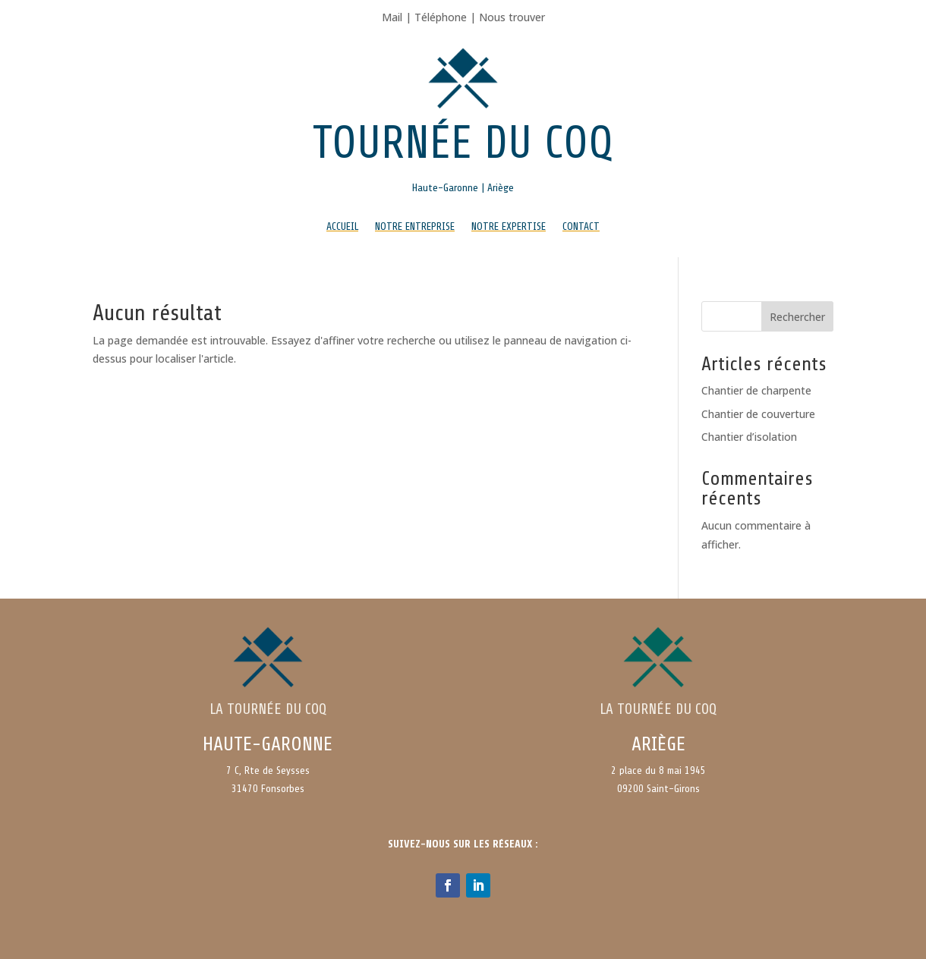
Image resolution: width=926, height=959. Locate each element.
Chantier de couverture (758, 414)
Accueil (342, 227)
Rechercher (797, 317)
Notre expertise (508, 227)
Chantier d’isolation (749, 436)
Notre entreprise (415, 227)
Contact (581, 227)
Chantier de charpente (756, 390)
